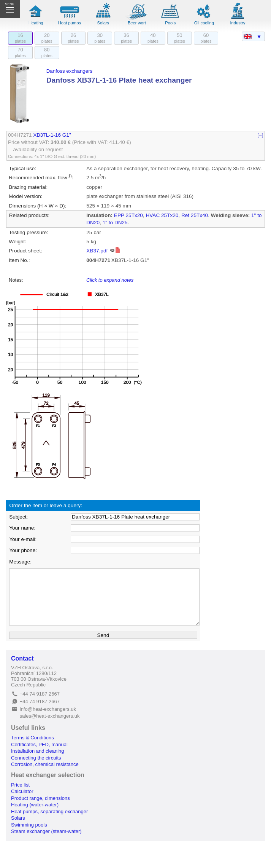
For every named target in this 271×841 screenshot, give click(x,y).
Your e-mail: (22, 539)
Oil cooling (204, 23)
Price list (20, 785)
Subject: (18, 517)
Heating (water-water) (35, 804)
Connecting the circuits (36, 758)
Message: (20, 562)
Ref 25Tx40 (194, 215)
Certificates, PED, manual (39, 744)
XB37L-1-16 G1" (52, 135)
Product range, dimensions (40, 798)
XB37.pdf (103, 251)
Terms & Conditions (32, 737)
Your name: (22, 528)
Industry (238, 23)
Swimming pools (29, 825)
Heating (36, 23)
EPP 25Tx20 (128, 215)
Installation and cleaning (37, 751)
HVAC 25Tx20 (162, 215)
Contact (22, 658)
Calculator (22, 791)
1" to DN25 (115, 222)
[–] (260, 135)
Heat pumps (69, 23)
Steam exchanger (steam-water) (46, 831)
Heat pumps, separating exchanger (49, 811)
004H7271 (20, 135)
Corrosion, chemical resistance (45, 764)
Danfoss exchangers (69, 71)
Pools (170, 23)
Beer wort (137, 23)
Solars (103, 23)
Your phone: (23, 550)
